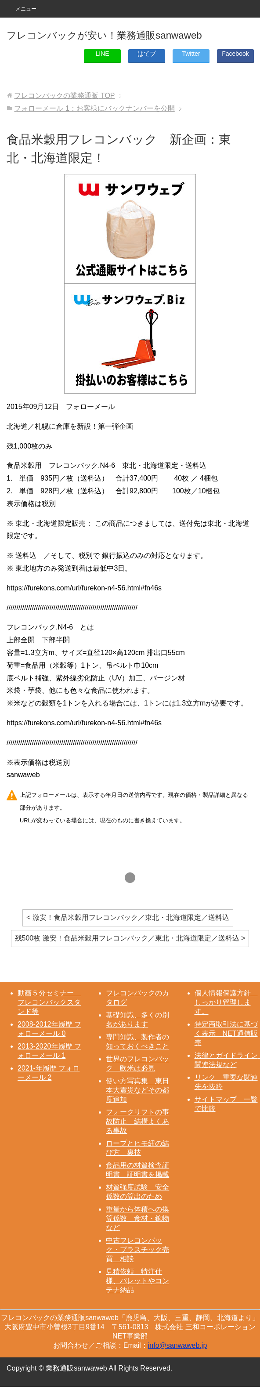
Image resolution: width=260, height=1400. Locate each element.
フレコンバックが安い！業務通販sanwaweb (104, 35)
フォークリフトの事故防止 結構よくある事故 (137, 1121)
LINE (102, 53)
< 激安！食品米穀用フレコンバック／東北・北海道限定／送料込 (127, 917)
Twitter (191, 53)
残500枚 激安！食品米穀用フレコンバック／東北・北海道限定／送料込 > (130, 938)
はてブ (146, 53)
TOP (64, 95)
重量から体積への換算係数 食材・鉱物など (137, 1218)
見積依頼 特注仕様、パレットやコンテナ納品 (137, 1281)
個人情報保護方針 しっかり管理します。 (226, 1002)
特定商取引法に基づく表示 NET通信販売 (226, 1033)
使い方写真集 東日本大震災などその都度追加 (137, 1090)
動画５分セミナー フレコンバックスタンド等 (49, 1002)
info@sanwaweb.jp (177, 1345)
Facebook (235, 53)
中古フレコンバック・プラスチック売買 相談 (137, 1250)
